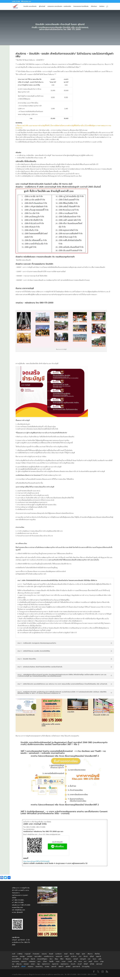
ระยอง (57, 961)
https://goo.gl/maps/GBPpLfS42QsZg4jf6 (36, 861)
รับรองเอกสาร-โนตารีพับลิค (80, 6)
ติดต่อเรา (101, 6)
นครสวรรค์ (59, 956)
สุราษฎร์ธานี (15, 966)
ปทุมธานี (98, 956)
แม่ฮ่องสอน (32, 961)
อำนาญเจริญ (85, 966)
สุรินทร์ (23, 966)
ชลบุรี (65, 954)
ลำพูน (102, 961)
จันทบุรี (51, 954)
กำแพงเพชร (36, 954)
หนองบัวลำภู (38, 966)
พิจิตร (61, 959)
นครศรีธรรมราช (48, 956)
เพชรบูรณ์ (83, 959)
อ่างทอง (47, 966)
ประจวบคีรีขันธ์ (16, 959)
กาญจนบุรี (27, 954)
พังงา (51, 959)
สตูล (38, 964)
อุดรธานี (53, 966)
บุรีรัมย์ (92, 956)
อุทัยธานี (61, 966)
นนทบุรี (66, 956)
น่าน (80, 956)
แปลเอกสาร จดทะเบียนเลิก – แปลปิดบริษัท (59, 6)
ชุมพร (83, 954)
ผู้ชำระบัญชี (42, 6)
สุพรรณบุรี (99, 964)
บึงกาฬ (85, 956)
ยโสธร (45, 961)
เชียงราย (89, 954)
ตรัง (75, 961)
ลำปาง (96, 961)
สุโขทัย (92, 964)
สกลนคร (26, 964)
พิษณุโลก (68, 959)
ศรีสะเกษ (18, 964)
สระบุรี (79, 964)
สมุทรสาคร (55, 964)
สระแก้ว (73, 964)
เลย (13, 964)
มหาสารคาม (15, 961)
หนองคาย (30, 966)
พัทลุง (56, 959)
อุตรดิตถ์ (68, 966)
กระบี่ (13, 954)
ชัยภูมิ (77, 954)
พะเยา (94, 959)
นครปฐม (22, 956)
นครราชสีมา (38, 956)
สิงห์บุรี (86, 964)
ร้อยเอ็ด (51, 961)
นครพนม (29, 956)
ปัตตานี (33, 959)
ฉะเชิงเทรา (58, 954)
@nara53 (60, 842)
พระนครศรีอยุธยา (42, 959)
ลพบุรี (90, 961)
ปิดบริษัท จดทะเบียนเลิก (29, 6)
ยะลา (39, 961)
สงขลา (33, 964)
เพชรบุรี (75, 959)
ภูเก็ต (100, 959)
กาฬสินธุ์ (19, 954)
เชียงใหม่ (97, 954)
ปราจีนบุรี (25, 959)
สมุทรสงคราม (64, 964)
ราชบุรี (70, 961)
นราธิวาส (73, 956)
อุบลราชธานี (76, 966)
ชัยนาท (72, 954)
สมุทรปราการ (46, 964)
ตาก (85, 961)
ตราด (80, 961)
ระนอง (63, 961)
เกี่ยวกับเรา (94, 6)
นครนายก (15, 956)
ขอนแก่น (44, 954)
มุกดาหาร (24, 961)
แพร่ (89, 959)
